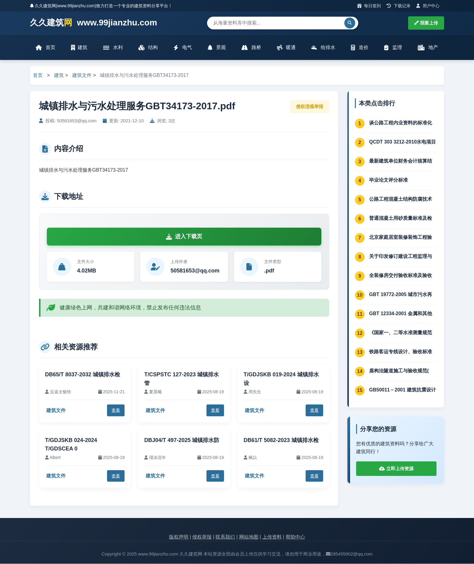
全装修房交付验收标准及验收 (400, 275)
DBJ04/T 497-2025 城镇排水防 (181, 440)
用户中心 (428, 5)
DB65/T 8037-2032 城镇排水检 (82, 375)
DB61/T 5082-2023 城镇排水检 (281, 440)
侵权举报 (202, 537)
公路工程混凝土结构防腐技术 (400, 199)
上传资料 (272, 537)
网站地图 (248, 537)
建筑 (79, 48)
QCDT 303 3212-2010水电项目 (402, 142)
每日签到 (369, 5)
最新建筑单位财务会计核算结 (400, 161)
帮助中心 (295, 537)
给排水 (323, 48)
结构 (148, 48)
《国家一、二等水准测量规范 (400, 332)
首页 (45, 48)
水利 (112, 48)
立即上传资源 (396, 469)
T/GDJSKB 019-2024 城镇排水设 (281, 379)
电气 (183, 48)
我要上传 (426, 22)
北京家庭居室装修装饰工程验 (400, 237)
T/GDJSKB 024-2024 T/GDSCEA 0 (71, 444)
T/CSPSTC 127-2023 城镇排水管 (181, 379)
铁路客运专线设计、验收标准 (400, 352)
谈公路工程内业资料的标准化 (400, 123)
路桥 (251, 48)
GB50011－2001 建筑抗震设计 (402, 390)
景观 (217, 48)
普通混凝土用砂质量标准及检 (400, 218)
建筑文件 (82, 75)
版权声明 (178, 537)
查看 (116, 410)
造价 (359, 48)
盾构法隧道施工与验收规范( (399, 371)
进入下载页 (184, 237)
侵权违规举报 (309, 106)
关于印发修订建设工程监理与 (400, 256)
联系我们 (225, 537)
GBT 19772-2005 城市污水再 (400, 294)
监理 (393, 48)
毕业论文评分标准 (388, 180)
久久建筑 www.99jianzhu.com (93, 23)
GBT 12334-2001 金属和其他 (400, 313)
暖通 (286, 48)
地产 (428, 48)
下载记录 (399, 5)
